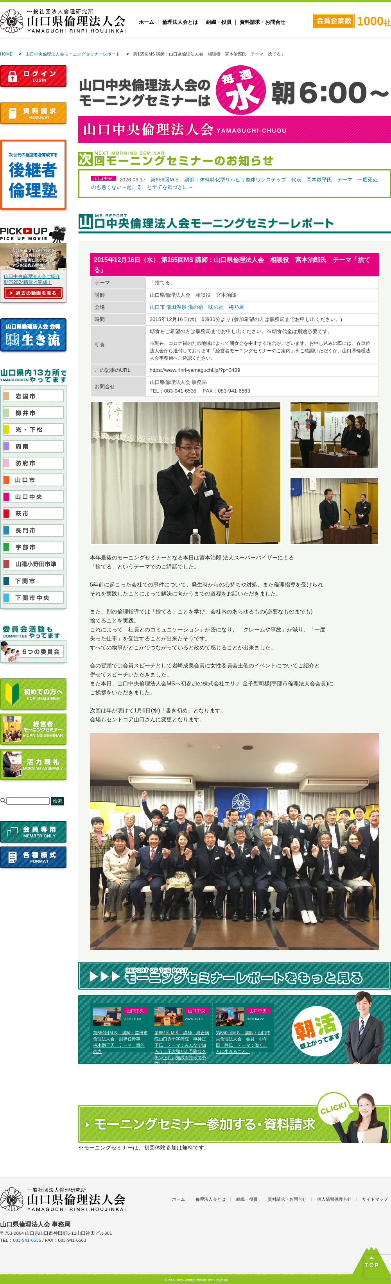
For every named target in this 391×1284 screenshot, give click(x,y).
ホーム (146, 22)
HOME (6, 54)
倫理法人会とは (180, 22)
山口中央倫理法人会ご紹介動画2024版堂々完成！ (32, 279)
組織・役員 (218, 22)
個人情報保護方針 (334, 1199)
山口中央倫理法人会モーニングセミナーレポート (72, 54)
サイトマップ (375, 1199)
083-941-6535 (27, 1240)
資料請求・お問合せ (262, 22)
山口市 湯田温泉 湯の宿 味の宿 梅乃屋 (197, 307)
